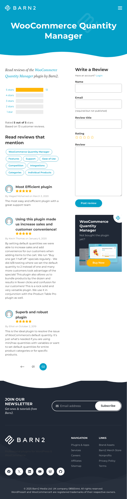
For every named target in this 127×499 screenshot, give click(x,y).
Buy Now (99, 262)
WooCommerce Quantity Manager (29, 151)
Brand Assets (106, 444)
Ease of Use (49, 158)
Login (99, 75)
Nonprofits (105, 455)
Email (79, 97)
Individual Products (39, 172)
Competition (16, 165)
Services (76, 450)
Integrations (37, 165)
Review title (83, 117)
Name (79, 81)
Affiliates (76, 460)
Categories (15, 172)
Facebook (9, 471)
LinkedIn (29, 471)
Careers (75, 455)
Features (14, 158)
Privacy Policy (107, 460)
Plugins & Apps (80, 444)
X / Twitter (19, 471)
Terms (102, 465)
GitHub (60, 471)
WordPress (50, 471)
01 (33, 366)
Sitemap (76, 465)
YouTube (40, 471)
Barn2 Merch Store (110, 450)
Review (80, 144)
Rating (79, 133)
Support (31, 158)
